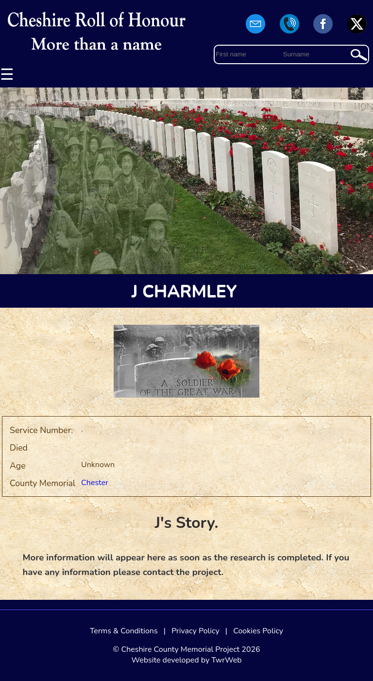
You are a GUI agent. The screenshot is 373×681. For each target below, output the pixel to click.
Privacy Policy (195, 631)
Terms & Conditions (124, 631)
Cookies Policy (258, 631)
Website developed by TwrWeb (186, 660)
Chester (94, 482)
